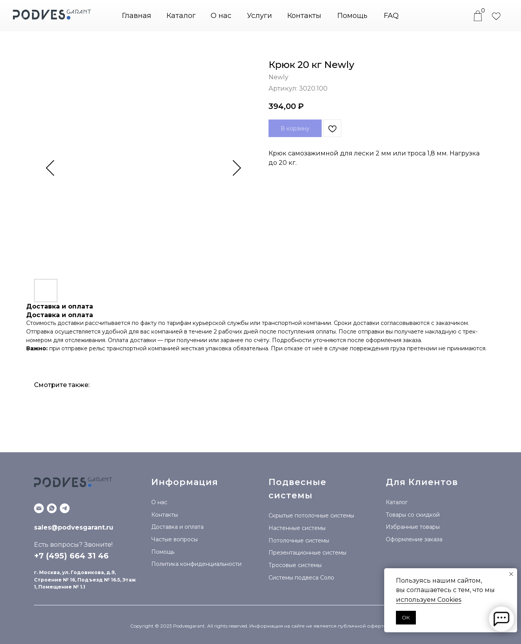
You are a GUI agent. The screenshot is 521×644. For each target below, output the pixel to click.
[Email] (39, 508)
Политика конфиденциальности (196, 563)
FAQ (391, 15)
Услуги (259, 15)
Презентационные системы (307, 552)
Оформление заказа (414, 539)
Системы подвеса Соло (301, 577)
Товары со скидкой (413, 514)
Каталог (397, 502)
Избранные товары (413, 526)
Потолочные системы (299, 540)
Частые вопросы (174, 539)
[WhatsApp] (52, 508)
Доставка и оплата (177, 526)
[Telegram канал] (65, 508)
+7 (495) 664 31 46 (71, 555)
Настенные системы (297, 528)
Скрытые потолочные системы (311, 515)
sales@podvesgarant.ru (73, 527)
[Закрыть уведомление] (511, 574)
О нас (221, 15)
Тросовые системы (295, 565)
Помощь (352, 15)
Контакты (304, 15)
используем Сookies (428, 599)
